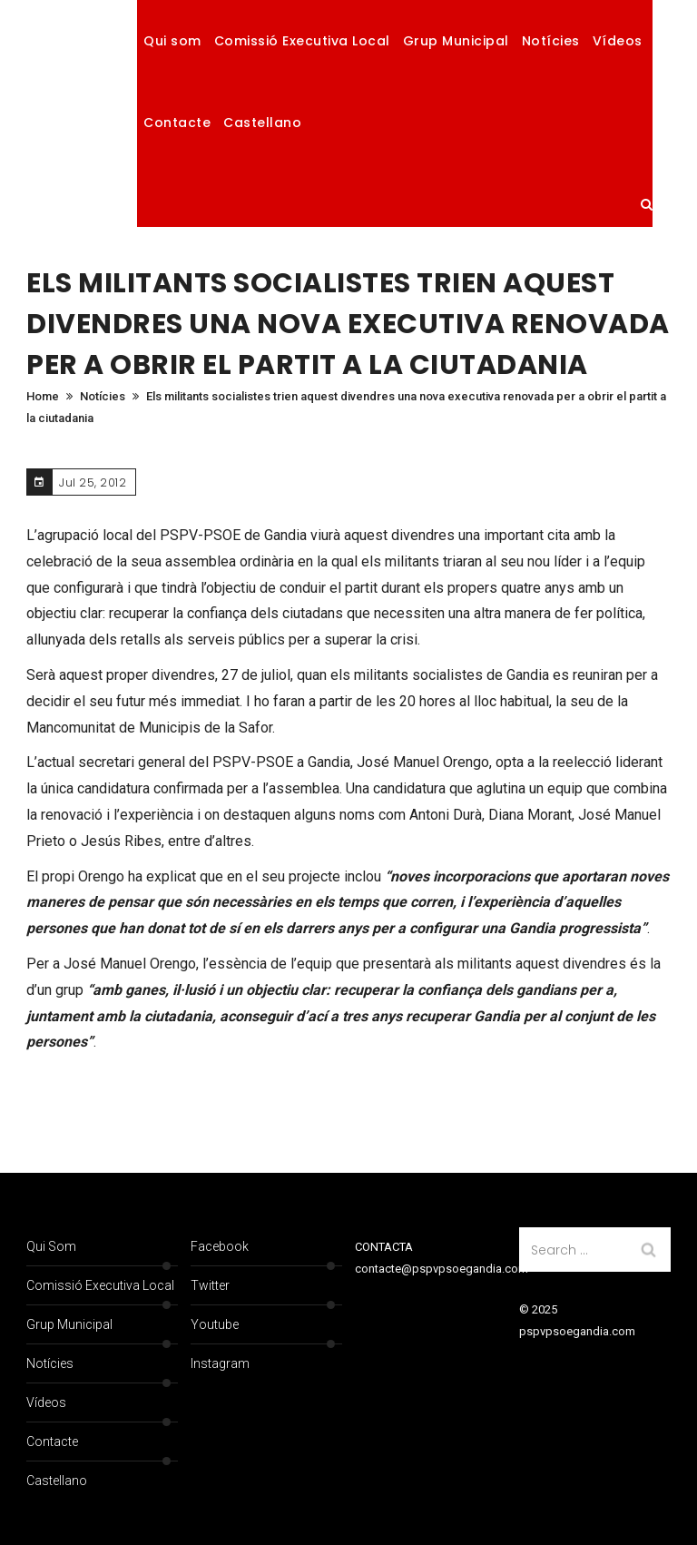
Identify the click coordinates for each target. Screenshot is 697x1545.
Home (42, 396)
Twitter (210, 1285)
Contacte (177, 122)
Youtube (215, 1324)
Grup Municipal (456, 41)
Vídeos (618, 41)
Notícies (551, 41)
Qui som (172, 41)
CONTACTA (384, 1247)
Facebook (220, 1246)
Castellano (262, 122)
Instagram (220, 1363)
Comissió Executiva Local (302, 41)
